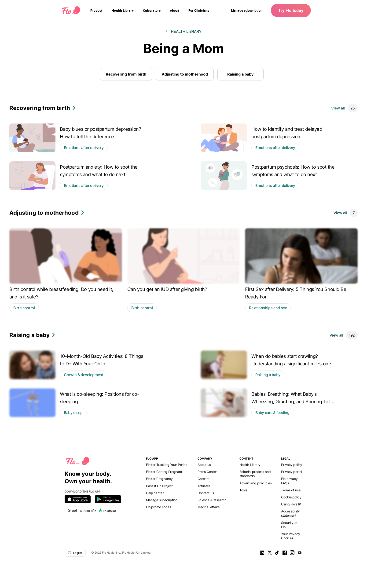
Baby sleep (73, 412)
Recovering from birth (126, 74)
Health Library (186, 31)
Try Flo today (290, 10)
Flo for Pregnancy (159, 479)
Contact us (206, 493)
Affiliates (204, 486)
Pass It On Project (159, 486)
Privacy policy (291, 465)
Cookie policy (291, 497)
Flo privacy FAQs (289, 481)
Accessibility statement (290, 513)
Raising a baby (240, 74)
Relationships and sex (268, 307)
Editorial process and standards (255, 474)
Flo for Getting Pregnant (164, 472)
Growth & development (83, 374)
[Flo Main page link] (71, 10)
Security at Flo (289, 525)
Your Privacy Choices (290, 536)
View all (338, 108)
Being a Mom (183, 48)
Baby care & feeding (272, 412)
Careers (203, 479)
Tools (243, 490)
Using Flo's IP (291, 504)
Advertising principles (255, 483)
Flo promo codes (158, 507)
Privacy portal (291, 472)
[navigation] (96, 10)
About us (204, 465)
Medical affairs (209, 507)
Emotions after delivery (84, 147)
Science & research (212, 500)
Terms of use (290, 490)
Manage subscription (246, 10)
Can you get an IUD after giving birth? (167, 289)
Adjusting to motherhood (185, 74)
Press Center (207, 472)
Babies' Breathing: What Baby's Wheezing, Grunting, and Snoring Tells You (292, 401)
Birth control (24, 307)
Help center (154, 493)
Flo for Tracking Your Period (166, 465)
